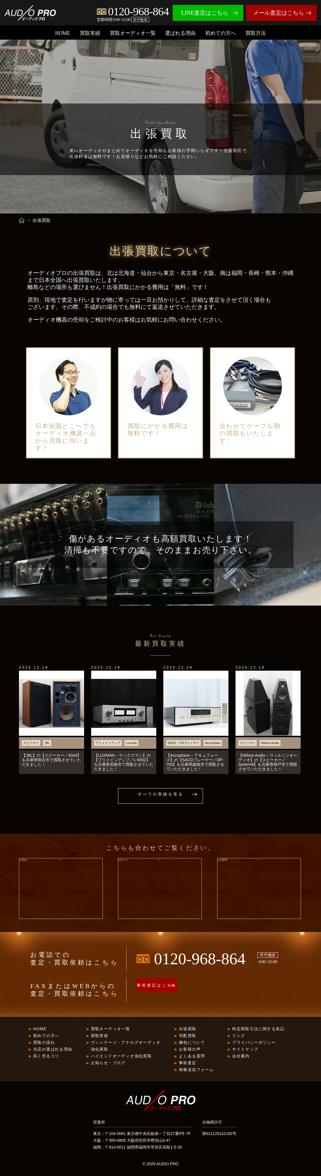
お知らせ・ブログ (108, 1063)
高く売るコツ (46, 1056)
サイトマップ (245, 1049)
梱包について (192, 1042)
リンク (238, 1036)
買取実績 (90, 33)
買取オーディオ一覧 (133, 33)
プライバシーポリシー (254, 1042)
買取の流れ (44, 1042)
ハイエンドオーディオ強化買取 (121, 1056)
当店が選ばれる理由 (52, 1049)
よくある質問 (192, 1056)
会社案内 (241, 1056)
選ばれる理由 (180, 33)
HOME (62, 33)
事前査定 (187, 1063)
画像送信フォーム (196, 1070)
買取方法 (255, 33)
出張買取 (187, 1029)
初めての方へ (220, 33)
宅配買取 (187, 1036)
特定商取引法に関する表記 (258, 1029)
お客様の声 (190, 1049)
